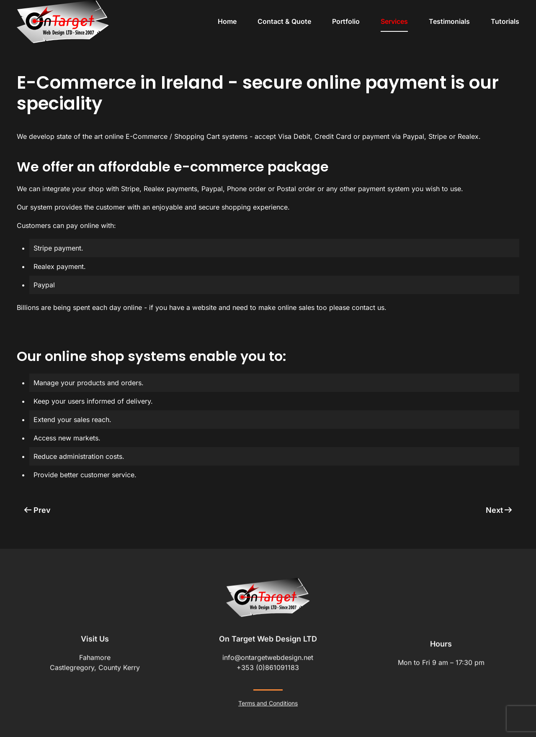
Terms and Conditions (268, 702)
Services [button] (394, 21)
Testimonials (449, 21)
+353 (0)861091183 (268, 667)
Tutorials (505, 21)
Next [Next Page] (499, 510)
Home (227, 21)
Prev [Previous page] (37, 510)
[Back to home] (63, 21)
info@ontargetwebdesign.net (267, 657)
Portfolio (346, 21)
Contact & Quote (284, 21)
